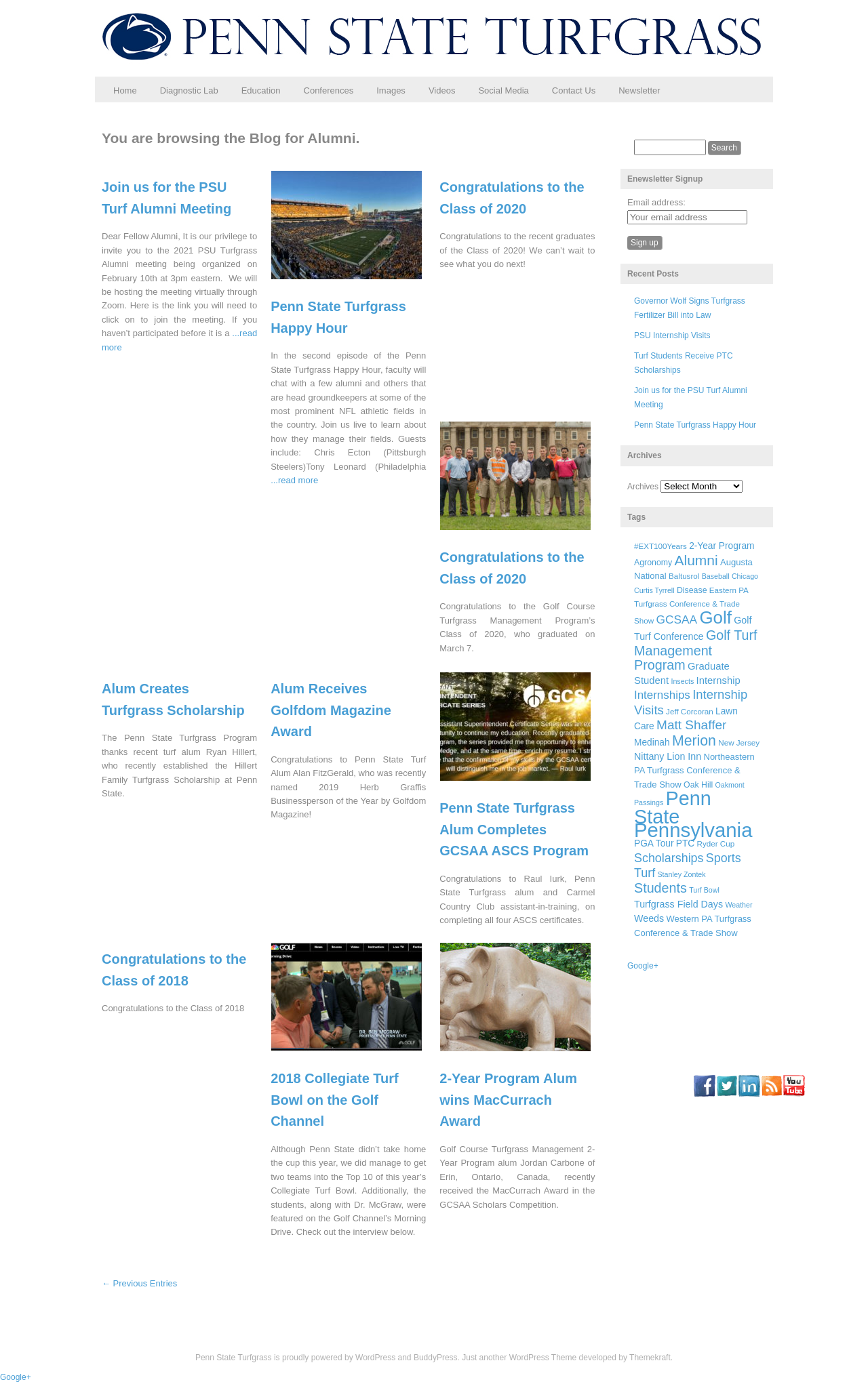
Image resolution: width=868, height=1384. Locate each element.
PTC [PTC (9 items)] (685, 843)
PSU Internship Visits (672, 335)
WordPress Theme (543, 1357)
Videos (442, 90)
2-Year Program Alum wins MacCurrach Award (508, 1099)
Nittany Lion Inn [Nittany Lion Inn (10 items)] (667, 756)
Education (261, 90)
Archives (642, 486)
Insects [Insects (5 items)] (682, 681)
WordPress (375, 1357)
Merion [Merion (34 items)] (694, 741)
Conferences (329, 90)
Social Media (503, 90)
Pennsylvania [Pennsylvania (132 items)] (693, 830)
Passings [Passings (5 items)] (648, 802)
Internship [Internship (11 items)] (718, 680)
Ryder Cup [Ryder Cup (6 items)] (716, 843)
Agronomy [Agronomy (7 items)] (653, 562)
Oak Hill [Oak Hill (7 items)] (698, 785)
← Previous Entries (139, 1283)
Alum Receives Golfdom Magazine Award (331, 710)
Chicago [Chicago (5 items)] (745, 576)
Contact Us (573, 90)
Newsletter (639, 90)
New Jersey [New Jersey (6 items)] (739, 742)
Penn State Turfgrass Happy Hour (695, 425)
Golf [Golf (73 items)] (716, 617)
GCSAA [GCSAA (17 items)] (676, 619)
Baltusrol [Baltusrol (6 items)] (684, 575)
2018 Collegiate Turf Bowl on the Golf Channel (335, 1099)
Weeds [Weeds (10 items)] (649, 918)
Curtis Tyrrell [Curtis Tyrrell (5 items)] (654, 590)
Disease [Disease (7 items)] (692, 590)
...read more (294, 480)
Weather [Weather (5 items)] (738, 905)
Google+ (642, 966)
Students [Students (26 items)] (660, 887)
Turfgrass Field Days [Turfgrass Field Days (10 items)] (678, 904)
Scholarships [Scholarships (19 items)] (669, 858)
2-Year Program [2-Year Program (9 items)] (721, 546)
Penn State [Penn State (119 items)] (672, 807)
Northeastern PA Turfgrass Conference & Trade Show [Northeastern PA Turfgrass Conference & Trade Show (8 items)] (694, 771)
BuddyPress (436, 1357)
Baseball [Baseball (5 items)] (716, 576)
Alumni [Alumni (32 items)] (696, 560)
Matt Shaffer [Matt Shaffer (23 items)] (691, 725)
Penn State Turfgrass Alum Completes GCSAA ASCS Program (514, 829)
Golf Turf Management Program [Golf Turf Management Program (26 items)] (695, 650)
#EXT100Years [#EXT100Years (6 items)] (660, 546)
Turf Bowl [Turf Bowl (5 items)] (704, 890)
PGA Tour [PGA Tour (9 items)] (653, 843)
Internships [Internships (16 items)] (662, 695)
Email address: (656, 202)
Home (125, 90)
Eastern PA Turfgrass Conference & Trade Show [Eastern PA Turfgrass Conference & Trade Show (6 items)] (691, 606)
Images (391, 90)
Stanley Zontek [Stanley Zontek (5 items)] (682, 874)
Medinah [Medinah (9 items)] (652, 742)
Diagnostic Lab (189, 90)
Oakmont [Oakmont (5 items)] (730, 785)
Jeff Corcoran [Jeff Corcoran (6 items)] (689, 711)
